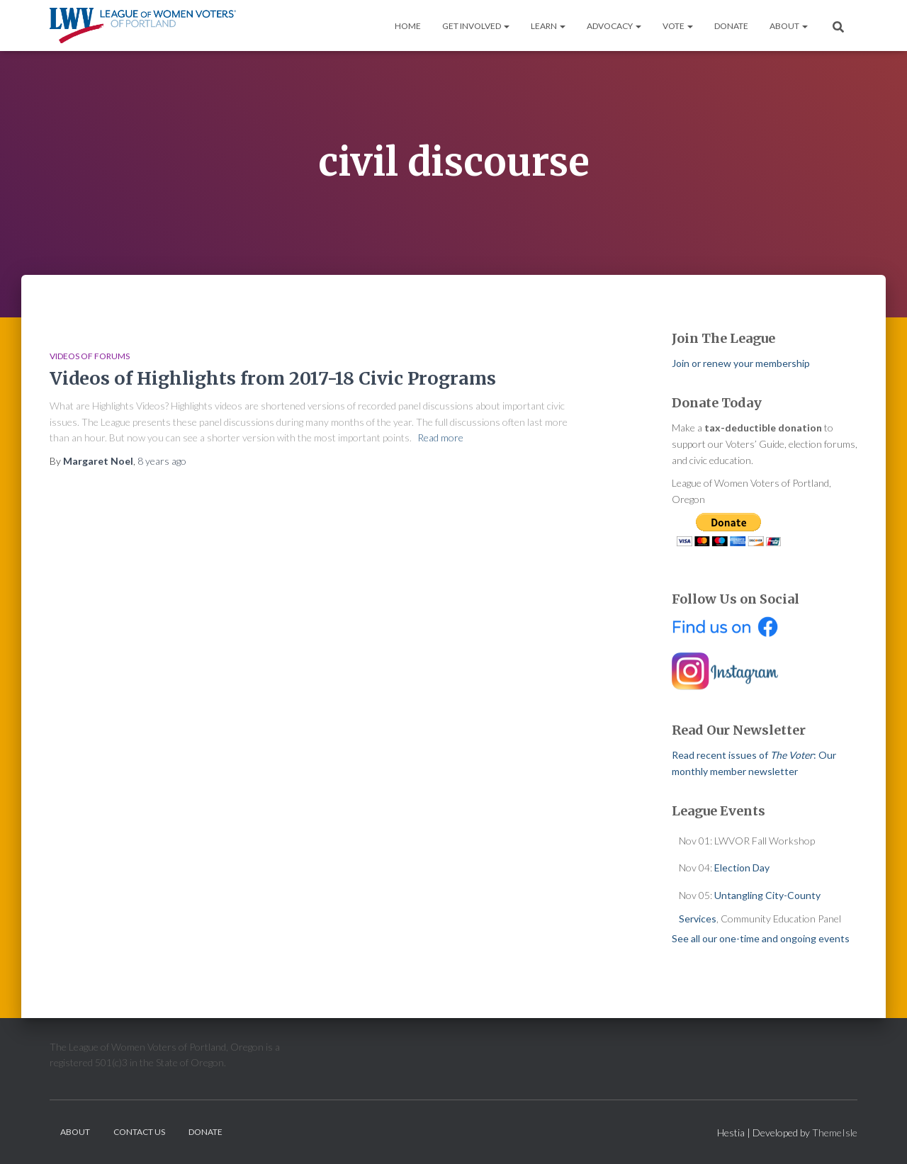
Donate (731, 26)
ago (161, 461)
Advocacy (614, 26)
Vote (678, 26)
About (789, 26)
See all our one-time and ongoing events (761, 938)
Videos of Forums (90, 356)
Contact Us (139, 1131)
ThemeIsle (834, 1132)
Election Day (742, 867)
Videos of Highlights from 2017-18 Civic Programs (273, 378)
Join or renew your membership (741, 363)
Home (408, 26)
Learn (548, 26)
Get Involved (475, 26)
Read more (440, 437)
